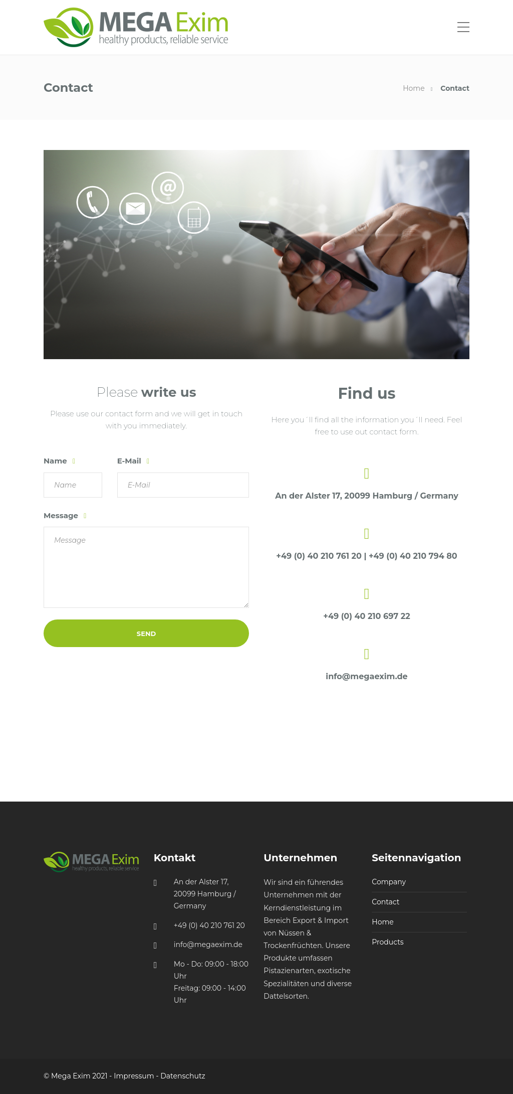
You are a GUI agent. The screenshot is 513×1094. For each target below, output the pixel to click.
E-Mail (130, 460)
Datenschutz (182, 1075)
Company (389, 881)
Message (62, 515)
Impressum (134, 1075)
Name (56, 460)
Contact (385, 901)
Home (413, 88)
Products (387, 942)
